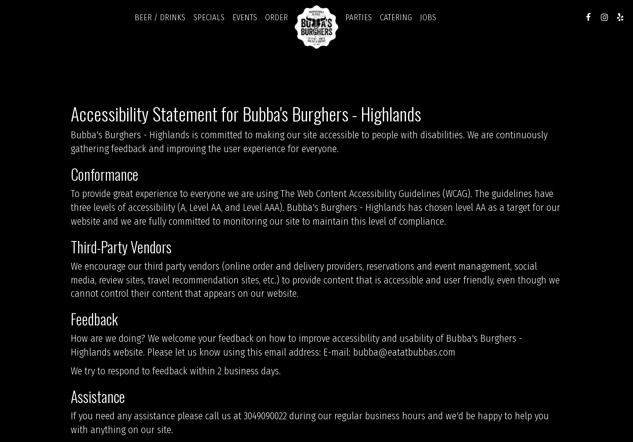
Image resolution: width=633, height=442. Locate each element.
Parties (358, 17)
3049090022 (265, 416)
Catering (396, 17)
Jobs (428, 17)
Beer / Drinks (160, 17)
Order (276, 17)
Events (244, 17)
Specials (209, 17)
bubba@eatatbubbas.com (404, 352)
